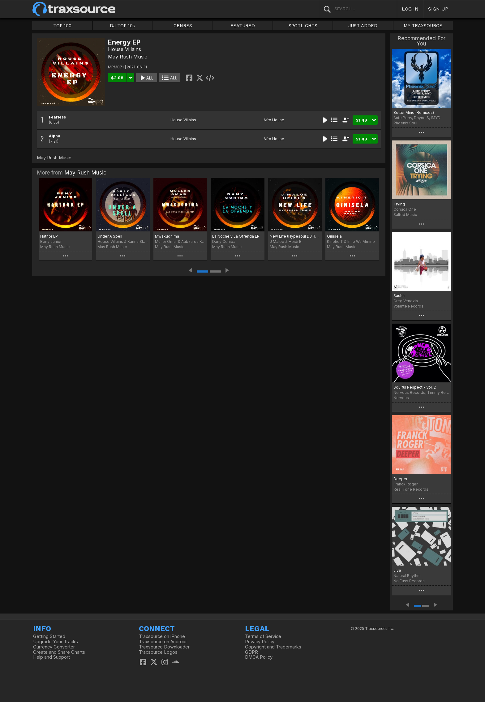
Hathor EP (49, 236)
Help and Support (51, 657)
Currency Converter (54, 647)
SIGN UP (438, 9)
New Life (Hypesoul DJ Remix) (295, 236)
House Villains (124, 49)
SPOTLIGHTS (303, 25)
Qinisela (334, 236)
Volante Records (408, 306)
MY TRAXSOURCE (423, 25)
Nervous (401, 397)
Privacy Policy (259, 641)
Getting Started (49, 636)
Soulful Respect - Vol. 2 (414, 387)
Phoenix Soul (405, 123)
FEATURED (242, 25)
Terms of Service (263, 636)
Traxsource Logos (158, 652)
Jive (397, 570)
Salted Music (405, 214)
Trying (399, 204)
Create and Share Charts (59, 652)
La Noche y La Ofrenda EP (236, 236)
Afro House (274, 120)
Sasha (399, 295)
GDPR (251, 652)
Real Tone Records (410, 489)
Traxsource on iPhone (162, 636)
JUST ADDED (362, 25)
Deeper (400, 478)
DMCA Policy (259, 657)
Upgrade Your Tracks (55, 641)
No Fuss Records (409, 581)
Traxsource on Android (163, 641)
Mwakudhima (167, 236)
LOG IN (410, 9)
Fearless (57, 117)
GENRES (183, 25)
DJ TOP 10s (122, 25)
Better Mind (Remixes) (413, 112)
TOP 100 (62, 25)
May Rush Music (127, 57)
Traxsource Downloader (164, 647)
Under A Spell (109, 236)
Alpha (54, 136)
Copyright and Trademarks (273, 647)
